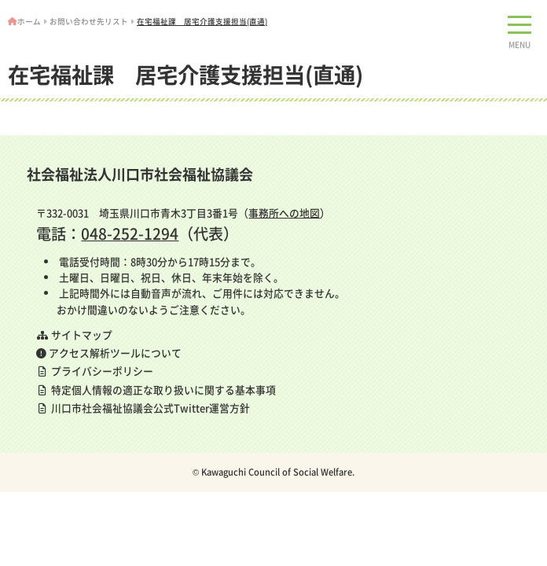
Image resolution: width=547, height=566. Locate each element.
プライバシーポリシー (94, 370)
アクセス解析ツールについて (109, 352)
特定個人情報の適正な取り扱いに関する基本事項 (156, 389)
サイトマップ (74, 334)
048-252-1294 (129, 233)
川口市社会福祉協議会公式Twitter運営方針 (143, 407)
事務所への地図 (284, 212)
